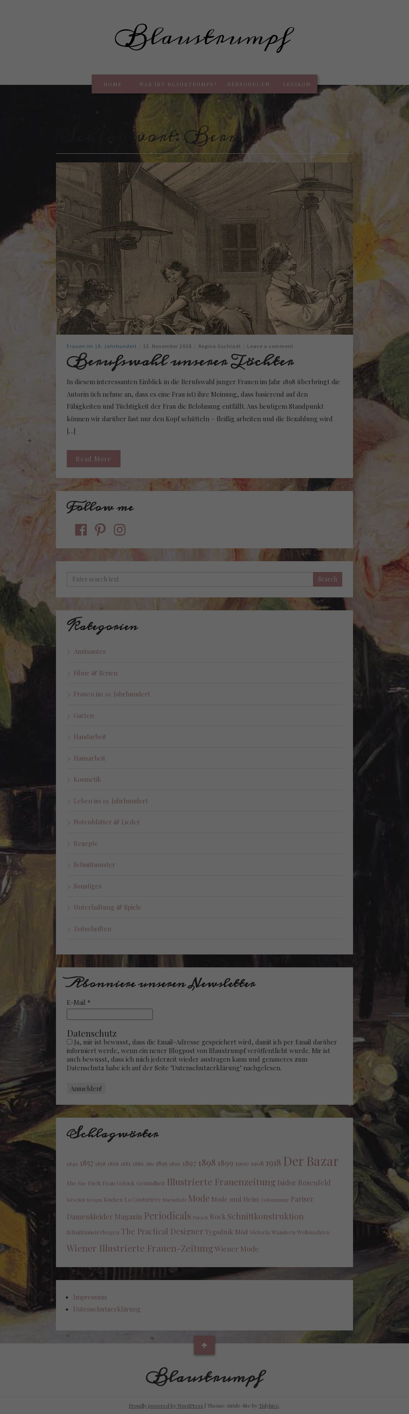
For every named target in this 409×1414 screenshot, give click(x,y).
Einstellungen (111, 1306)
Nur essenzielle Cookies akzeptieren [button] (204, 1366)
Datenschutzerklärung (161, 1297)
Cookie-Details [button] (165, 1410)
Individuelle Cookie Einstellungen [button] (204, 1392)
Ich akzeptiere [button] (204, 1341)
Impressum (249, 1410)
